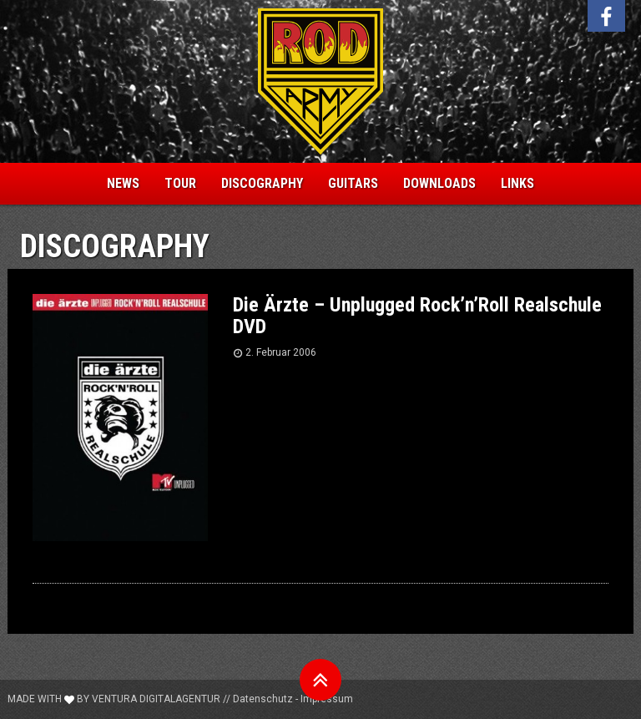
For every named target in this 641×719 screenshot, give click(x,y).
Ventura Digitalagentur (156, 699)
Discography (262, 183)
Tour (180, 183)
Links (517, 183)
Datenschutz (263, 699)
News (123, 183)
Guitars (353, 183)
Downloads (439, 183)
